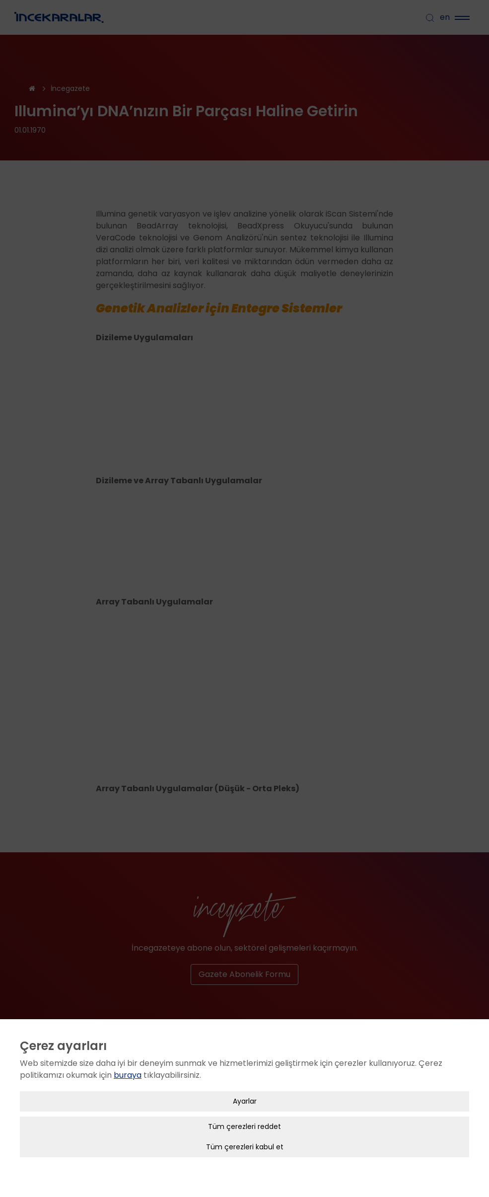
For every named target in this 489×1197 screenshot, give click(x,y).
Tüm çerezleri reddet (244, 1113)
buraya (127, 1061)
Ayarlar (245, 1087)
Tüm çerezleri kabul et (244, 1133)
